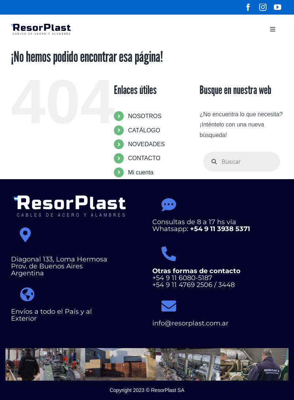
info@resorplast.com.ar (190, 323)
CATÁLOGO (144, 130)
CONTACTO (144, 158)
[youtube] (277, 7)
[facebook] (248, 7)
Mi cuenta (140, 172)
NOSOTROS (145, 116)
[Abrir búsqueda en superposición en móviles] (242, 161)
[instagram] (263, 7)
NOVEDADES (146, 144)
